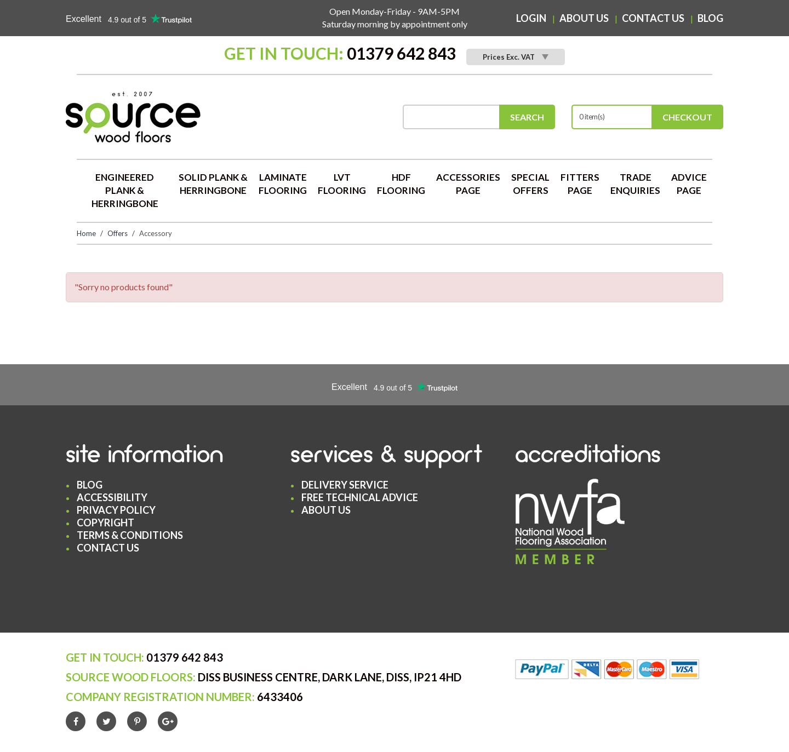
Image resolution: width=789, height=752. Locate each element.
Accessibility (112, 497)
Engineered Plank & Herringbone (125, 190)
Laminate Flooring (283, 183)
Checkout (687, 117)
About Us (584, 18)
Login (531, 18)
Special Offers (530, 183)
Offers (117, 233)
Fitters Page (580, 183)
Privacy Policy (116, 510)
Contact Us (653, 18)
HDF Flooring (401, 183)
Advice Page (689, 183)
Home (86, 233)
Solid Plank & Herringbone (213, 183)
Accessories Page (468, 183)
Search (527, 117)
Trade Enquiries (635, 183)
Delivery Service (344, 485)
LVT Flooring (342, 183)
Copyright (105, 522)
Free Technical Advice (359, 497)
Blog (710, 18)
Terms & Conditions (130, 535)
